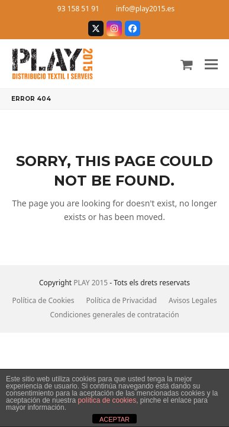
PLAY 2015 (90, 283)
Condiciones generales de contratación (114, 315)
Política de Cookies (43, 300)
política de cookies (107, 400)
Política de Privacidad (121, 300)
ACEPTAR (114, 419)
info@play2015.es (145, 9)
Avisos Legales (193, 300)
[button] (211, 64)
